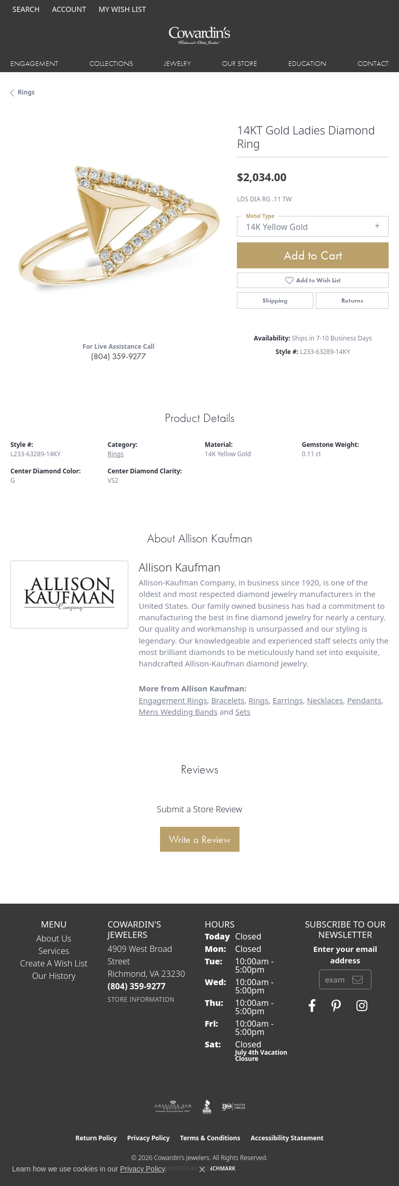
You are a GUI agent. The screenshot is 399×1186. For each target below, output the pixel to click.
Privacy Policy (148, 1138)
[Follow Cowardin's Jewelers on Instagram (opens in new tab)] (362, 1006)
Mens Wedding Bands (178, 711)
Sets (242, 711)
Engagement (34, 63)
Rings (26, 92)
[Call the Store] (137, 986)
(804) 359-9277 (118, 356)
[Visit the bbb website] (207, 1106)
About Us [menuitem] (53, 938)
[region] (118, 226)
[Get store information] (141, 999)
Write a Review (200, 839)
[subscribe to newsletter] (357, 979)
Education (307, 63)
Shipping (274, 300)
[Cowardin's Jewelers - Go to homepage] (199, 36)
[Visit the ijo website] (233, 1106)
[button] (24, 9)
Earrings (288, 700)
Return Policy (96, 1138)
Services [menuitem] (53, 951)
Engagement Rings (173, 700)
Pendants (364, 700)
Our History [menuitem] (54, 975)
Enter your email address (345, 954)
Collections (111, 63)
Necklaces (325, 700)
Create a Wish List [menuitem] (54, 963)
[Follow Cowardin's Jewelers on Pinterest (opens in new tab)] (336, 1006)
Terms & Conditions (210, 1138)
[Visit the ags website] (173, 1106)
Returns (352, 300)
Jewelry (177, 63)
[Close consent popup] (202, 1169)
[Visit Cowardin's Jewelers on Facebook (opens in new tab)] (312, 1006)
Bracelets (227, 700)
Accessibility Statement (286, 1138)
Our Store (239, 63)
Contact (373, 63)
